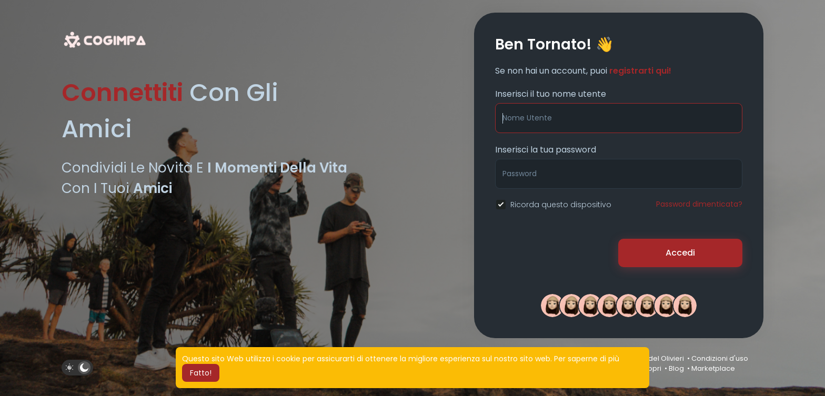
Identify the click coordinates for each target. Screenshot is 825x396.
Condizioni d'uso (719, 358)
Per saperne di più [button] (586, 358)
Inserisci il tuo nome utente (550, 94)
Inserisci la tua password (545, 150)
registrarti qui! (640, 71)
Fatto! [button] (201, 373)
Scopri (650, 368)
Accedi (680, 253)
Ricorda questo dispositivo (560, 204)
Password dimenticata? (699, 204)
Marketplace (713, 368)
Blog (676, 368)
